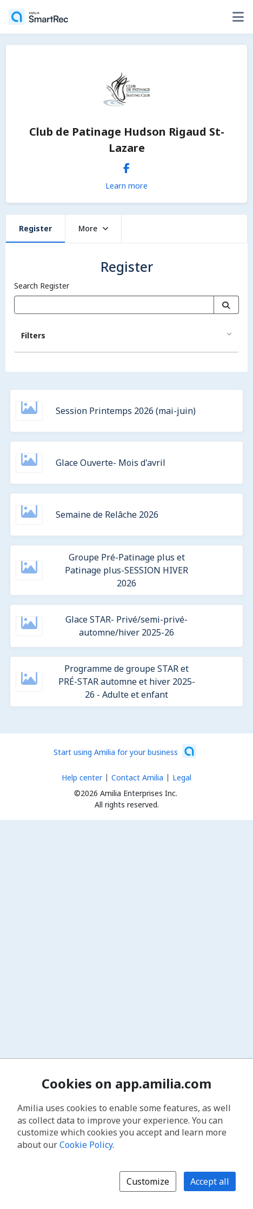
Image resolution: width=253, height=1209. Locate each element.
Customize (147, 1181)
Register (35, 228)
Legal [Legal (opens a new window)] (181, 777)
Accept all (209, 1181)
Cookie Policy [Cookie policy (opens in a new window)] (85, 1145)
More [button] (93, 228)
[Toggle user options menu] (237, 16)
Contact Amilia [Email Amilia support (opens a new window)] (137, 777)
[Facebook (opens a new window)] (126, 166)
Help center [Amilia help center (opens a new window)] (82, 777)
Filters (33, 335)
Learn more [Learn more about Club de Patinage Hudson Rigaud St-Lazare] (126, 185)
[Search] (226, 305)
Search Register (41, 285)
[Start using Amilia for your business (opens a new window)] (125, 751)
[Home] (38, 17)
